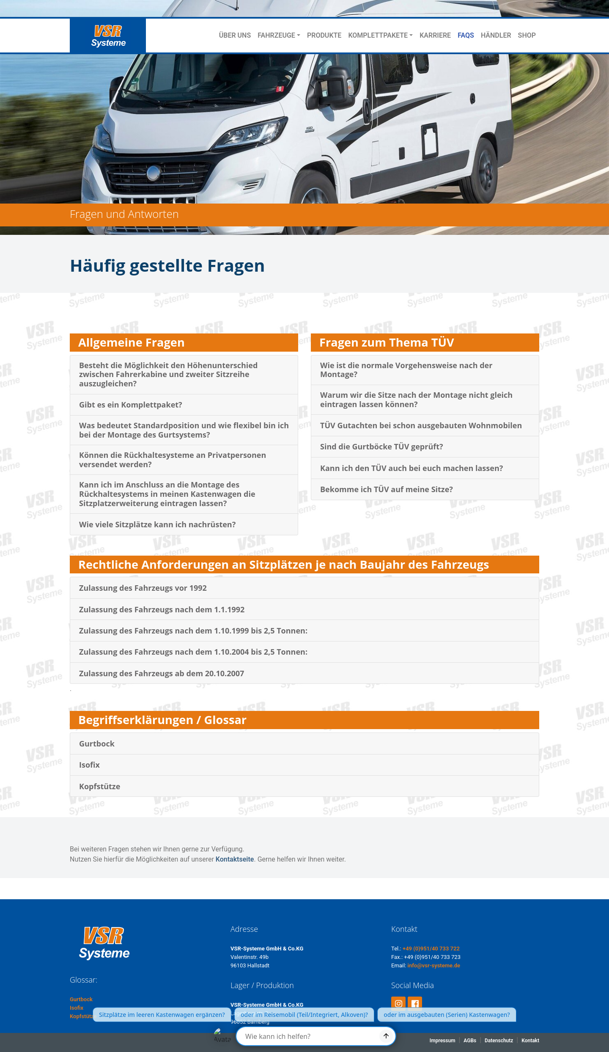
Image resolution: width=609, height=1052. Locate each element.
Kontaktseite (235, 859)
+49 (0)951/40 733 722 (431, 948)
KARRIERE (435, 35)
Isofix (76, 1008)
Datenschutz (499, 1041)
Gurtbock (81, 999)
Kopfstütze (83, 1016)
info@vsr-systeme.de (434, 965)
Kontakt (530, 1041)
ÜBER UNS (235, 35)
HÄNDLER (496, 35)
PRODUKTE (324, 35)
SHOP (527, 35)
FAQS (466, 35)
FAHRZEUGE (276, 35)
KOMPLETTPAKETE (378, 35)
